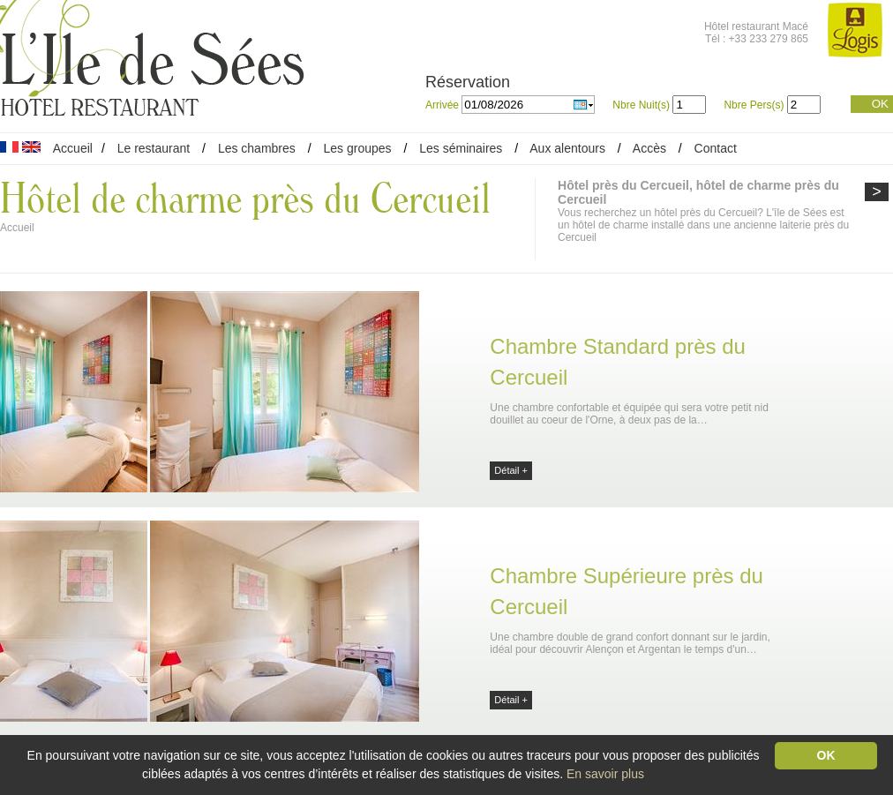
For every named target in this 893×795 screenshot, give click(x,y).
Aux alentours (569, 148)
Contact (715, 148)
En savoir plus (605, 774)
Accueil (73, 148)
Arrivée (443, 105)
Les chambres (257, 148)
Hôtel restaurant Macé (756, 26)
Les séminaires (460, 148)
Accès (649, 148)
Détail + (511, 470)
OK (880, 103)
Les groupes (357, 148)
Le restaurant (154, 148)
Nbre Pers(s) (754, 105)
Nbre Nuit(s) (641, 105)
